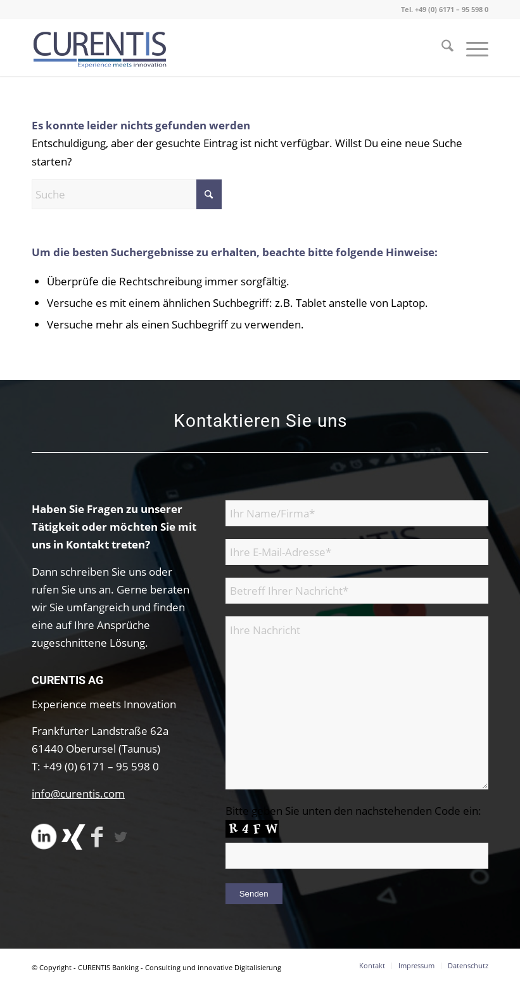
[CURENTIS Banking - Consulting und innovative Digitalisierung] (100, 47)
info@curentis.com (78, 793)
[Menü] (470, 47)
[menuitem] (441, 47)
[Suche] (441, 47)
